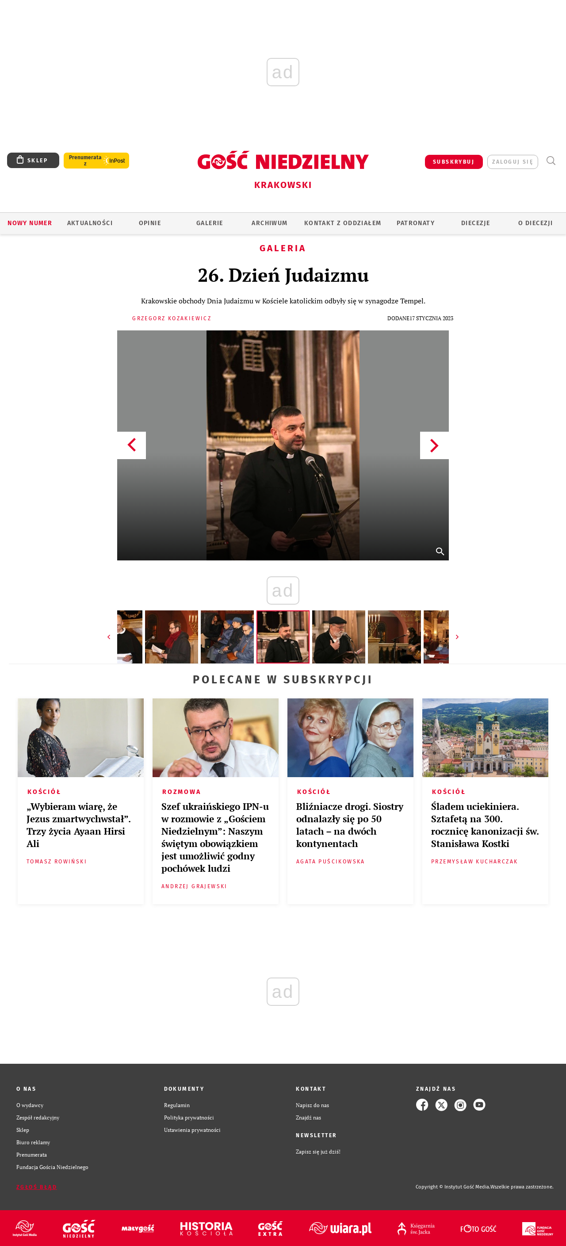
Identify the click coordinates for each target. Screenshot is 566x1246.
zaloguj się (512, 162)
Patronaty (416, 223)
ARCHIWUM (269, 223)
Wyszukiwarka (551, 161)
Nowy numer (30, 223)
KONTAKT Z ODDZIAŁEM (343, 223)
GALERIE (209, 223)
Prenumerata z (85, 160)
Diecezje (475, 223)
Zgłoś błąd (36, 1187)
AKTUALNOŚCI (90, 223)
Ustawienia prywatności (192, 1129)
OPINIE (150, 223)
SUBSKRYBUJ (453, 162)
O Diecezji (535, 223)
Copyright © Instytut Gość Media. (453, 1187)
